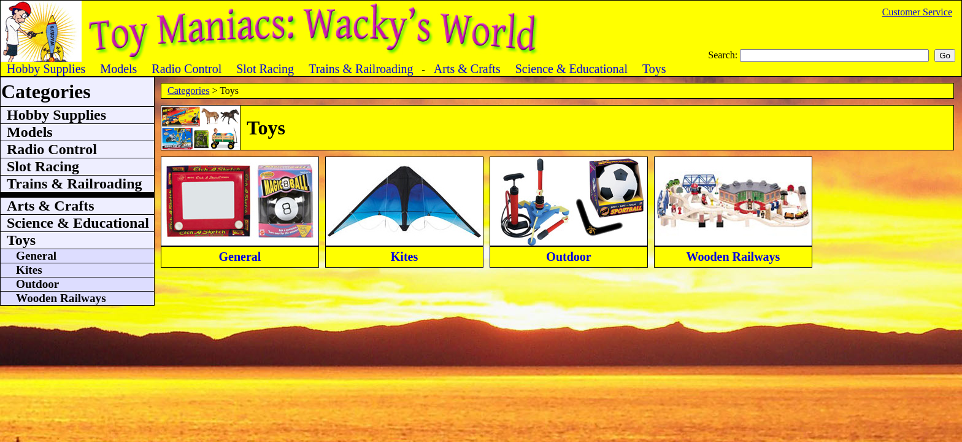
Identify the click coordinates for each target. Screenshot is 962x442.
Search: (724, 55)
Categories (188, 90)
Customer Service (917, 12)
